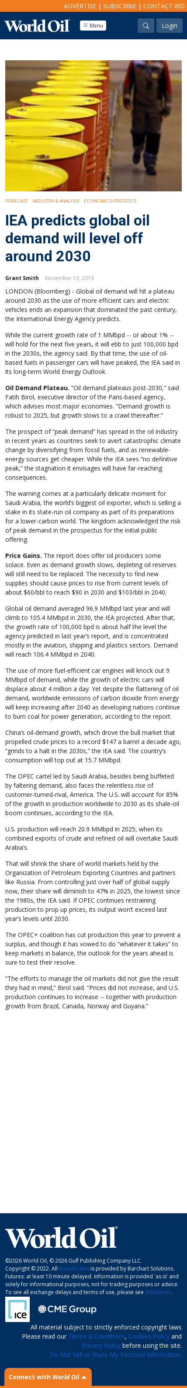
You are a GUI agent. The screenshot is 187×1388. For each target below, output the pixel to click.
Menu (93, 25)
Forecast (16, 201)
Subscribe (119, 6)
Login (169, 25)
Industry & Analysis (55, 201)
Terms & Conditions (96, 1336)
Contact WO (164, 6)
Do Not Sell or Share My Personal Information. (115, 1354)
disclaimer (158, 1292)
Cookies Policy (149, 1336)
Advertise (80, 6)
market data (74, 1268)
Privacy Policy (101, 1345)
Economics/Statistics (110, 201)
